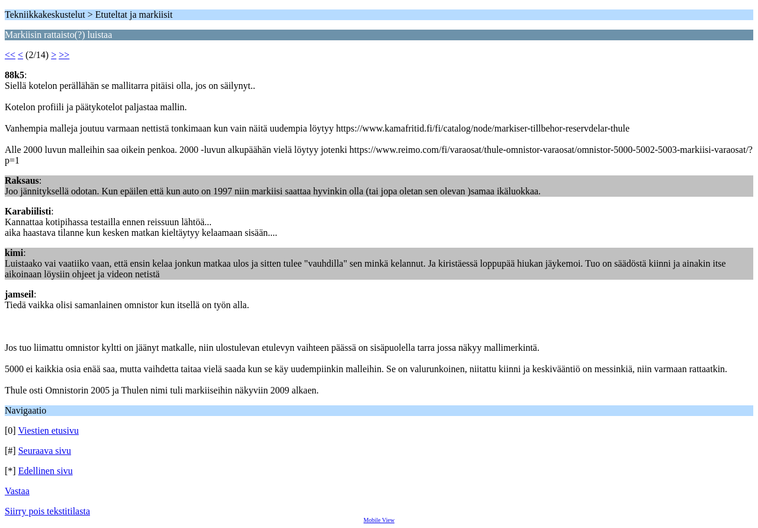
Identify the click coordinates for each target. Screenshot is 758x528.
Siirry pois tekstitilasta (47, 511)
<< (10, 55)
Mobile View (379, 520)
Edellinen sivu (45, 471)
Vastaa (17, 491)
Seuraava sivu (44, 451)
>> (64, 55)
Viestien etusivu (48, 430)
